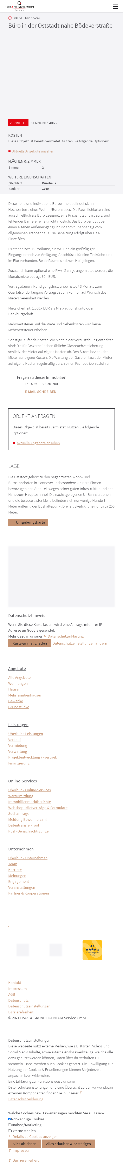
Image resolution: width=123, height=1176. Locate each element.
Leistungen (18, 724)
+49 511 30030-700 (43, 383)
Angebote (17, 668)
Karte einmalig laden (30, 643)
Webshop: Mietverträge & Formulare (37, 807)
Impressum (17, 988)
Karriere (15, 869)
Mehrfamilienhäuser (24, 695)
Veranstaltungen (21, 887)
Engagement (18, 881)
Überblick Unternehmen (27, 857)
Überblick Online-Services (29, 789)
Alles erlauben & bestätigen (68, 1143)
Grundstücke (18, 706)
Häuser (14, 689)
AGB (11, 994)
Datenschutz (18, 1000)
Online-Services (22, 780)
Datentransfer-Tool (23, 825)
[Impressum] (20, 1150)
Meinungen (17, 875)
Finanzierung (19, 763)
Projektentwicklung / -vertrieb (32, 757)
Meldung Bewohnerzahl (27, 819)
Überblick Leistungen (25, 733)
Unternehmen (21, 848)
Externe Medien (23, 1130)
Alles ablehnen (24, 1143)
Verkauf (14, 739)
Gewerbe (15, 700)
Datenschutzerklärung (66, 636)
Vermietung (17, 745)
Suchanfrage (18, 813)
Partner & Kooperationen (28, 893)
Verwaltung (17, 751)
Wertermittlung (20, 795)
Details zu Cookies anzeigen (35, 1136)
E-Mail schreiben (40, 391)
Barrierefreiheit (20, 1012)
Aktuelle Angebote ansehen (33, 151)
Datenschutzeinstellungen (29, 1006)
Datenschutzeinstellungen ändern (79, 643)
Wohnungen (18, 683)
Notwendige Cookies (27, 1118)
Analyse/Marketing (26, 1124)
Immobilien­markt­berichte (29, 801)
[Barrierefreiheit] (23, 1160)
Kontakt (14, 982)
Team (12, 863)
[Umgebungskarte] (28, 522)
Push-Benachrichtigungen (29, 831)
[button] (115, 6)
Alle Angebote (19, 677)
